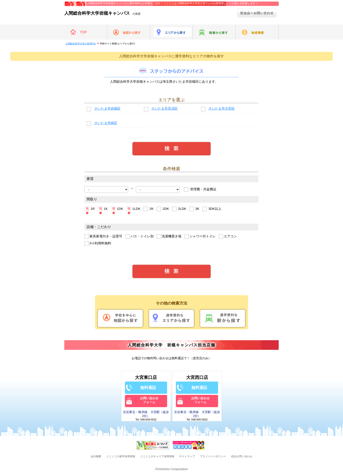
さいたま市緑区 (105, 123)
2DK (163, 209)
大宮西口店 (197, 377)
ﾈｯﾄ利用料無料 (97, 243)
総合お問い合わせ (241, 456)
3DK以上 (211, 209)
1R (89, 209)
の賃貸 (102, 13)
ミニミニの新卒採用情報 (120, 456)
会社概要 (96, 456)
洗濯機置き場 (169, 236)
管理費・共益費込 (200, 189)
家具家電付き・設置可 (103, 236)
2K (149, 209)
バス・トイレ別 (140, 236)
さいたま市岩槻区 (107, 108)
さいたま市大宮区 (221, 108)
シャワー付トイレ (200, 236)
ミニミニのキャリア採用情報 (157, 456)
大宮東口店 (146, 377)
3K (194, 209)
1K (103, 209)
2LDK (179, 209)
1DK (117, 209)
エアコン (228, 236)
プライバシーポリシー (213, 456)
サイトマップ (187, 456)
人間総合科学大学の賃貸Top (80, 43)
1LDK (133, 209)
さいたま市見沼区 (164, 108)
